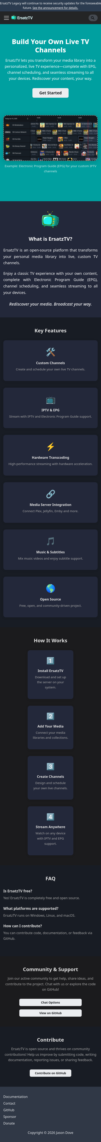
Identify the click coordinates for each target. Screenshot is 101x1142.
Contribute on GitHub (50, 1073)
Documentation (15, 1096)
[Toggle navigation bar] (6, 18)
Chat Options (50, 1002)
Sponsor (9, 1116)
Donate (9, 1123)
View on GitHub (50, 1013)
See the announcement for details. (55, 8)
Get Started (50, 93)
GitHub (8, 1110)
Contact (9, 1103)
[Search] (93, 18)
